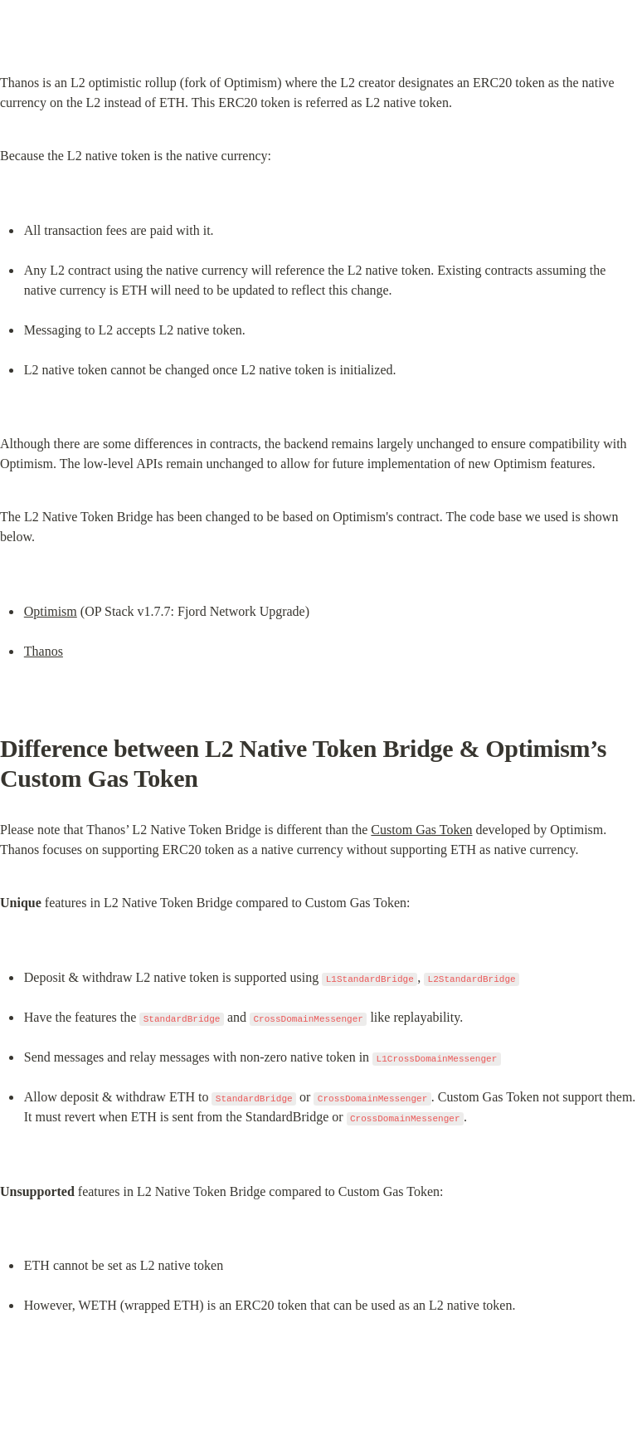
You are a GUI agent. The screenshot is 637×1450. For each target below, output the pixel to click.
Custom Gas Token (421, 830)
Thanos (43, 651)
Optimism (50, 611)
